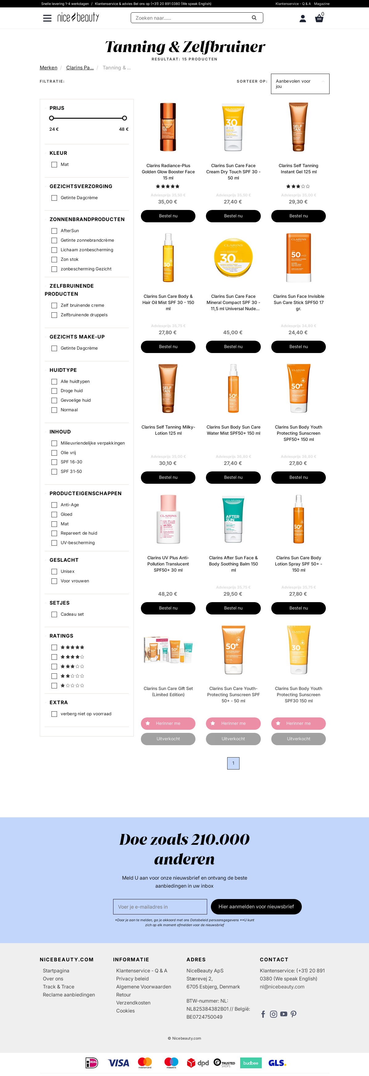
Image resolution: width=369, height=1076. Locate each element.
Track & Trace (58, 987)
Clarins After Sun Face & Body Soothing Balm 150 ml (233, 564)
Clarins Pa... (80, 67)
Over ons (53, 978)
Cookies (125, 1011)
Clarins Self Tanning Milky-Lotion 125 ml (168, 430)
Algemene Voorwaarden (143, 987)
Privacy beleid (132, 978)
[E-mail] (160, 906)
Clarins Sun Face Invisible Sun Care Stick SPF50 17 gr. (298, 302)
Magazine (322, 4)
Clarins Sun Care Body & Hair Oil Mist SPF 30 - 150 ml (168, 302)
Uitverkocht (168, 738)
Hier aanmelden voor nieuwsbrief (256, 906)
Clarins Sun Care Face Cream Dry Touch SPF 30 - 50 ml (233, 171)
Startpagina (56, 970)
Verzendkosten (133, 1003)
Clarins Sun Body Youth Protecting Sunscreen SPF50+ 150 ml (298, 433)
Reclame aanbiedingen (69, 995)
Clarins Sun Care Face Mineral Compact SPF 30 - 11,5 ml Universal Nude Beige (233, 303)
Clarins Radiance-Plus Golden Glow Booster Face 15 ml (168, 171)
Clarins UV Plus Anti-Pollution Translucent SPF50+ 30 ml (168, 564)
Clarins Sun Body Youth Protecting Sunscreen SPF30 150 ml (298, 694)
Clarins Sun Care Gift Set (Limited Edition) (168, 691)
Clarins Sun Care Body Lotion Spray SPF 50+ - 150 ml (298, 564)
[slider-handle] (51, 118)
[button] (300, 84)
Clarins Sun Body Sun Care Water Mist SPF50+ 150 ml (233, 430)
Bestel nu (168, 215)
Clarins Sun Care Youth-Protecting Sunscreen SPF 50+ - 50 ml (233, 694)
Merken (48, 67)
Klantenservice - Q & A (293, 4)
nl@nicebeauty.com (282, 987)
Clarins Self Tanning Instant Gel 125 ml (298, 168)
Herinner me (168, 723)
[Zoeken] (197, 17)
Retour (123, 995)
